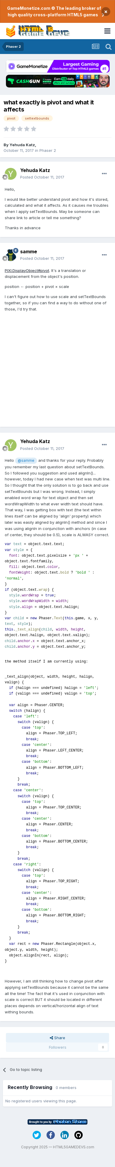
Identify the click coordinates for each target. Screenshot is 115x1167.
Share (57, 1037)
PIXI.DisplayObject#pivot (27, 270)
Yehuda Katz (22, 144)
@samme (26, 460)
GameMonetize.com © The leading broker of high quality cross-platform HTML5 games (54, 11)
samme (28, 251)
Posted (42, 177)
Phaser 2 (47, 150)
